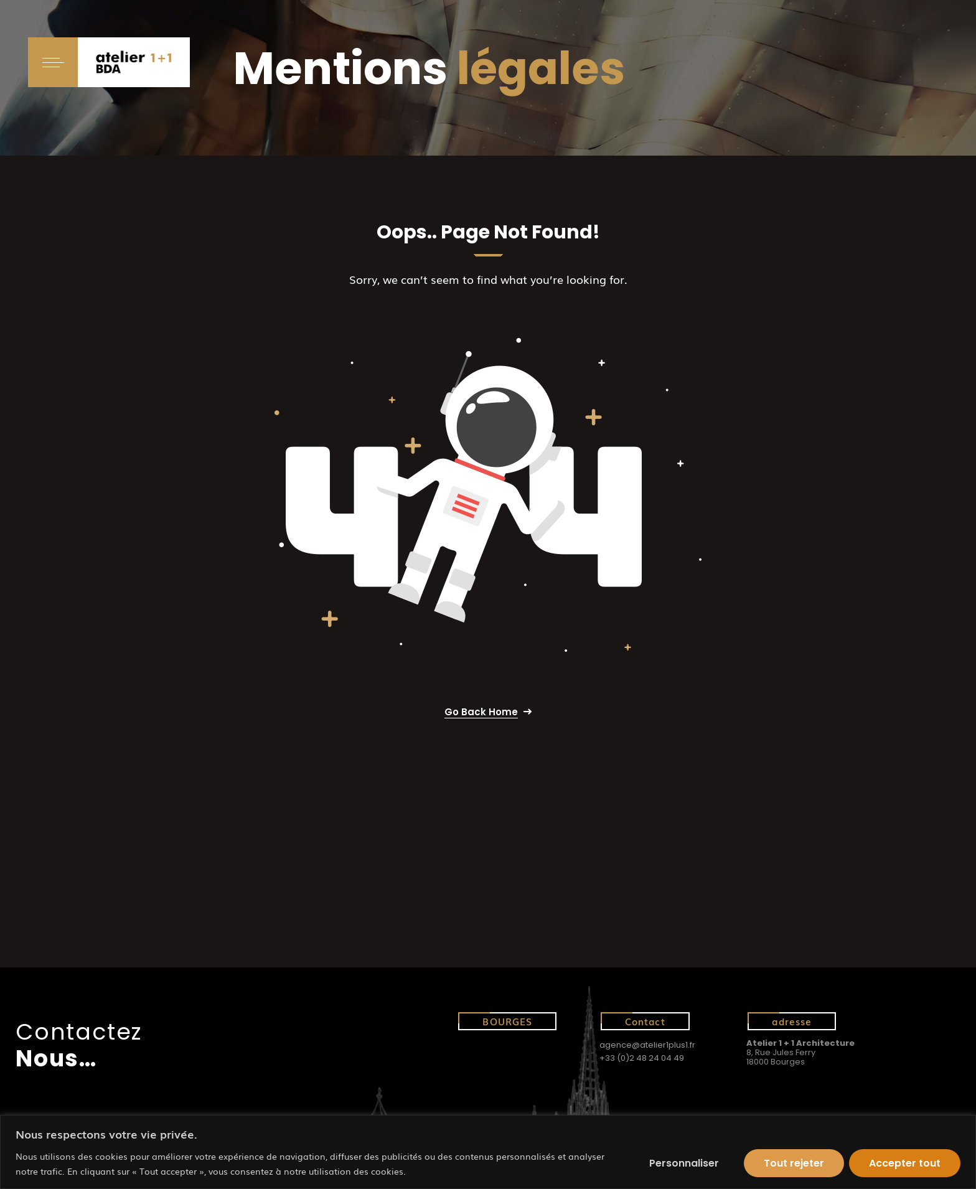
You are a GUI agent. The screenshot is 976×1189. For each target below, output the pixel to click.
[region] (488, 1152)
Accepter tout (905, 1163)
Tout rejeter (794, 1163)
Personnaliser (684, 1163)
